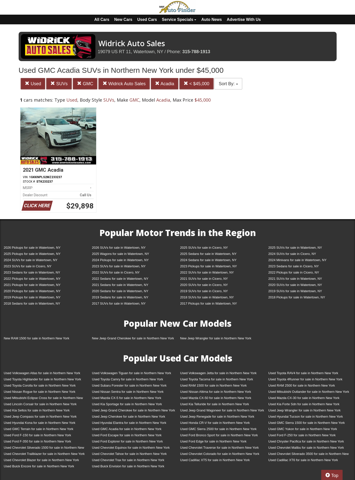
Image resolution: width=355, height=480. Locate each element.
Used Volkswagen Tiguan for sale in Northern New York (131, 373)
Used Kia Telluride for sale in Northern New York (214, 404)
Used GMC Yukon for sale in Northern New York (302, 429)
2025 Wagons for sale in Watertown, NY (120, 254)
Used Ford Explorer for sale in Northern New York (127, 441)
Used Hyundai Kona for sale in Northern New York (39, 423)
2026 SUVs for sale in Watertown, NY (119, 247)
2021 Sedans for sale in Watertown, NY (120, 285)
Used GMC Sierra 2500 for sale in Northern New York (218, 429)
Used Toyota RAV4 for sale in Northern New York (303, 373)
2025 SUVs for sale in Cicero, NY (204, 247)
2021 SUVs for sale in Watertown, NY (295, 278)
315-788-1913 (196, 51)
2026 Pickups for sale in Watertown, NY (32, 247)
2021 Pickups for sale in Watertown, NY (32, 285)
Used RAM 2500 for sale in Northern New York (301, 385)
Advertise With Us (244, 19)
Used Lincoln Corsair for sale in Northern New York (40, 404)
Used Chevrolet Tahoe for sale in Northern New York (129, 454)
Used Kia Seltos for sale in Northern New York (37, 410)
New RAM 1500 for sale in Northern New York (36, 338)
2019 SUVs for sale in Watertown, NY (295, 291)
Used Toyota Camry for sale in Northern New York (127, 379)
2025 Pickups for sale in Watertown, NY (32, 254)
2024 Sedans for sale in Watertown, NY (208, 260)
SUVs (59, 83)
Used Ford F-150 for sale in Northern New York (37, 435)
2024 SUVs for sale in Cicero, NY (292, 254)
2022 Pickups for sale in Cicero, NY (293, 272)
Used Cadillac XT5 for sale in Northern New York (215, 460)
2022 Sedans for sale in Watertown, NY (120, 278)
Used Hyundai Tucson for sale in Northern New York (305, 416)
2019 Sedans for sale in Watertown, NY (120, 297)
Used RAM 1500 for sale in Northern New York (213, 385)
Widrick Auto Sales (124, 83)
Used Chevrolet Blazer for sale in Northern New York (41, 460)
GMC (85, 83)
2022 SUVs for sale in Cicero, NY (116, 272)
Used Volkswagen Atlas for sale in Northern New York (42, 373)
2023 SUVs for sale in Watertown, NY (119, 266)
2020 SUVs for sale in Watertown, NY (295, 285)
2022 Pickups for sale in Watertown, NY (32, 278)
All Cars (101, 19)
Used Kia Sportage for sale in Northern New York (127, 404)
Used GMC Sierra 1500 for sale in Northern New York (306, 423)
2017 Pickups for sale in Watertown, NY (208, 303)
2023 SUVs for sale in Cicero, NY (27, 266)
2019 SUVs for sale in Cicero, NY (204, 291)
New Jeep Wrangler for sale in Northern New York (215, 338)
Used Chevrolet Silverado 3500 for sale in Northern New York (308, 455)
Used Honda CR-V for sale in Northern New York (215, 423)
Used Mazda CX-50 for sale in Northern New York (215, 398)
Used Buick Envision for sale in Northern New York (128, 466)
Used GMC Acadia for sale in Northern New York (126, 429)
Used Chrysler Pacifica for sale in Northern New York (306, 441)
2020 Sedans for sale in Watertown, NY (120, 291)
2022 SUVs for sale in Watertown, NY (207, 272)
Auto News (211, 19)
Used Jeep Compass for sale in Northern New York (40, 416)
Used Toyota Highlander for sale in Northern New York (42, 379)
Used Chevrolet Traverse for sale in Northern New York (219, 447)
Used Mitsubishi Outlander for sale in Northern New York (308, 392)
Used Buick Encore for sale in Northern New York (39, 466)
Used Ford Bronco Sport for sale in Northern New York (219, 435)
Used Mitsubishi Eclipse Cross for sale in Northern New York (43, 399)
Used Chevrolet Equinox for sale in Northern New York (131, 447)
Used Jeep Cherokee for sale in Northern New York (128, 416)
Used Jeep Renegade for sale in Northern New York (217, 416)
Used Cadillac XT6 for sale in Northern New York (303, 460)
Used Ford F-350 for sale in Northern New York (37, 441)
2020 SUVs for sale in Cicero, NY (204, 285)
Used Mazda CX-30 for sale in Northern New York (303, 398)
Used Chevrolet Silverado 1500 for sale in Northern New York (44, 448)
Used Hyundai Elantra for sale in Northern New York (129, 423)
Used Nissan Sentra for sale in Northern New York (127, 392)
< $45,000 (196, 83)
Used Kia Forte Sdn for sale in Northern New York (303, 404)
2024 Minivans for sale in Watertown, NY (297, 260)
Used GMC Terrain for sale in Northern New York (38, 429)
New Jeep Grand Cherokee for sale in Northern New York (133, 338)
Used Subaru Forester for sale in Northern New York (129, 385)
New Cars (123, 19)
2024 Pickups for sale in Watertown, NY (120, 260)
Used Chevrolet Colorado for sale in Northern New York (219, 454)
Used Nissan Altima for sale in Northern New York (215, 392)
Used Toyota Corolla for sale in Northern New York (40, 385)
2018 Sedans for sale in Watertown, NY (32, 303)
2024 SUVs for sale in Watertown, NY (30, 260)
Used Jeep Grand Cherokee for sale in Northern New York (133, 410)
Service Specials (179, 19)
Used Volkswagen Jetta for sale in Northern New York (218, 373)
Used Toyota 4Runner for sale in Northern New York (305, 379)
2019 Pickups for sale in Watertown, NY (32, 297)
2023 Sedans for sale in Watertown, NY (32, 272)
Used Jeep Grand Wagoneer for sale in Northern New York (222, 410)
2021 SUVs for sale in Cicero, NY (204, 278)
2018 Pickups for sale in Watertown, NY (296, 297)
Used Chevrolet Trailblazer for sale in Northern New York (44, 454)
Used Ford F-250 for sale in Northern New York (302, 435)
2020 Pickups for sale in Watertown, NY (32, 291)
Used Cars (147, 19)
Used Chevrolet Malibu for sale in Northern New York (306, 447)
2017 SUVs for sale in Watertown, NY (119, 303)
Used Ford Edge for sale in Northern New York (213, 441)
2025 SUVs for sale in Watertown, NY (295, 247)
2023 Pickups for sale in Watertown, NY (208, 266)
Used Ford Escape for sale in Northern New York (126, 435)
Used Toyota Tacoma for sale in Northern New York (216, 379)
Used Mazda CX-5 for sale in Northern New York (126, 398)
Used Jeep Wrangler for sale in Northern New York (304, 410)
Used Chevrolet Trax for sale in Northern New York (128, 460)
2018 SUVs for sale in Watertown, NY (207, 297)
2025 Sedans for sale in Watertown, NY (208, 254)
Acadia (164, 83)
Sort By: (228, 83)
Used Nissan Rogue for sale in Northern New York (39, 392)
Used (33, 83)
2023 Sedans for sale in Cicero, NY (293, 266)
